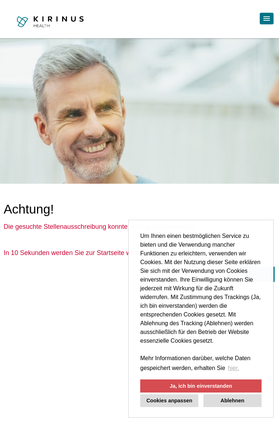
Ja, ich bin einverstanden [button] (201, 386)
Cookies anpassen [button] (169, 400)
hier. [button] (233, 368)
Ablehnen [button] (232, 400)
